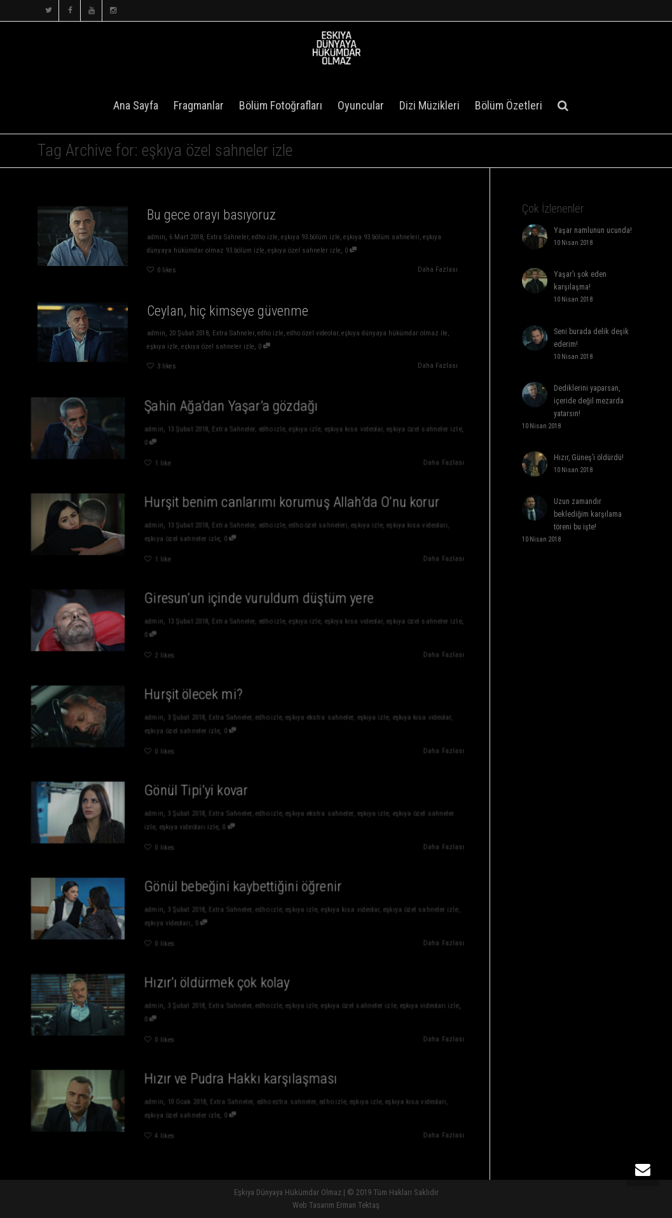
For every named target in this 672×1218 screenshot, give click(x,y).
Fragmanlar (199, 105)
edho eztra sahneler (280, 1102)
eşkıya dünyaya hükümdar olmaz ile (400, 333)
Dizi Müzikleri (429, 105)
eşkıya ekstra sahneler (308, 718)
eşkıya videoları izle (197, 825)
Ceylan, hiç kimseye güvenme (227, 310)
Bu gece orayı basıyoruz (210, 214)
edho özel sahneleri (307, 525)
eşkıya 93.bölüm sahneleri (386, 237)
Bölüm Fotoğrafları (280, 105)
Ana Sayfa (135, 105)
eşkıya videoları (179, 921)
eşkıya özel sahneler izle (307, 250)
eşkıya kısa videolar (337, 429)
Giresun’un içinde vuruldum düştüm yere (257, 603)
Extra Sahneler (227, 237)
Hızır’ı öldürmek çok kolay (221, 987)
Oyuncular (361, 105)
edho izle (265, 237)
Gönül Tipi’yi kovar (203, 795)
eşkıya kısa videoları (391, 525)
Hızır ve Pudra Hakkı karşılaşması (241, 1083)
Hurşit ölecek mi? (201, 699)
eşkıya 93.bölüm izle (312, 237)
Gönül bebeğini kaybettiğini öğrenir (243, 891)
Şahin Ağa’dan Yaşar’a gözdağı (233, 410)
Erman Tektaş (358, 1205)
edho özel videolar (315, 333)
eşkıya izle (160, 346)
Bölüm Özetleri (508, 105)
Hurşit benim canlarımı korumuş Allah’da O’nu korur (284, 507)
